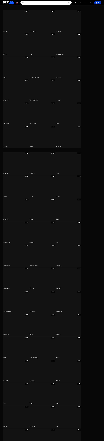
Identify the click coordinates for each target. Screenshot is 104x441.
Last (79, 254)
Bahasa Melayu (36, 426)
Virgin (63, 262)
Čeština (63, 424)
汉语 (89, 426)
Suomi (47, 424)
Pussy (33, 265)
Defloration (21, 262)
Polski (92, 424)
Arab (50, 268)
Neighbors (77, 265)
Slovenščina (7, 424)
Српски (20, 424)
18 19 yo (7, 271)
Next (73, 254)
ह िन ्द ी (95, 426)
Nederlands (27, 426)
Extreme (10, 265)
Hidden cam (92, 262)
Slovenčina (14, 424)
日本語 (42, 424)
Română (98, 424)
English (57, 424)
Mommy (35, 262)
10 (68, 254)
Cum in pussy (10, 268)
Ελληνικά (84, 426)
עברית (87, 424)
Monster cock (64, 268)
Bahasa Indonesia (45, 426)
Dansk (52, 424)
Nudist (22, 265)
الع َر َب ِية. (74, 424)
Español (20, 426)
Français (78, 426)
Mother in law (50, 262)
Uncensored (26, 268)
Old (53, 265)
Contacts (52, 439)
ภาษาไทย (31, 424)
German (90, 265)
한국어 (37, 424)
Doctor (44, 265)
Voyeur (40, 268)
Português (81, 424)
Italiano (59, 426)
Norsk (25, 424)
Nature (89, 268)
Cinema (64, 265)
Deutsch (65, 426)
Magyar (69, 424)
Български (71, 426)
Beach (8, 262)
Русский (14, 426)
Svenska (8, 426)
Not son (20, 271)
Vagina (78, 268)
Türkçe (54, 426)
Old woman (76, 262)
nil (79, 2)
